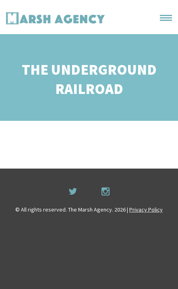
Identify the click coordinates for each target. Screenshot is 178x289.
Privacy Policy (146, 209)
